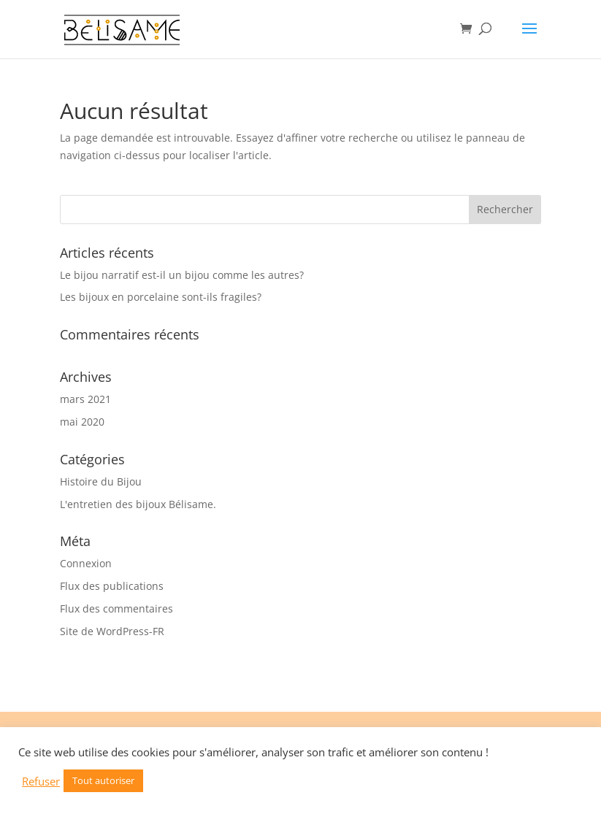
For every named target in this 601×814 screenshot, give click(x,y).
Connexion (86, 563)
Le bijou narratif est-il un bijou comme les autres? (182, 275)
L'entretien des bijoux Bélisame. (138, 504)
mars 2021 (85, 399)
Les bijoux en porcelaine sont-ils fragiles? (160, 297)
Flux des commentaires (116, 608)
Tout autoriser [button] (103, 780)
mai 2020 (82, 422)
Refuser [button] (41, 781)
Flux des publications (112, 586)
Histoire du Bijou (101, 481)
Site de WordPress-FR (112, 631)
